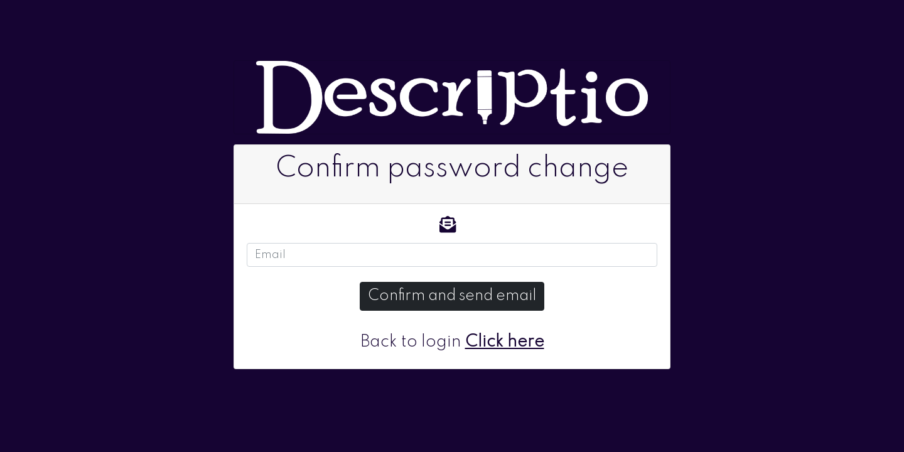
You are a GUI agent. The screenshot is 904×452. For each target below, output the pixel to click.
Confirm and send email (452, 296)
